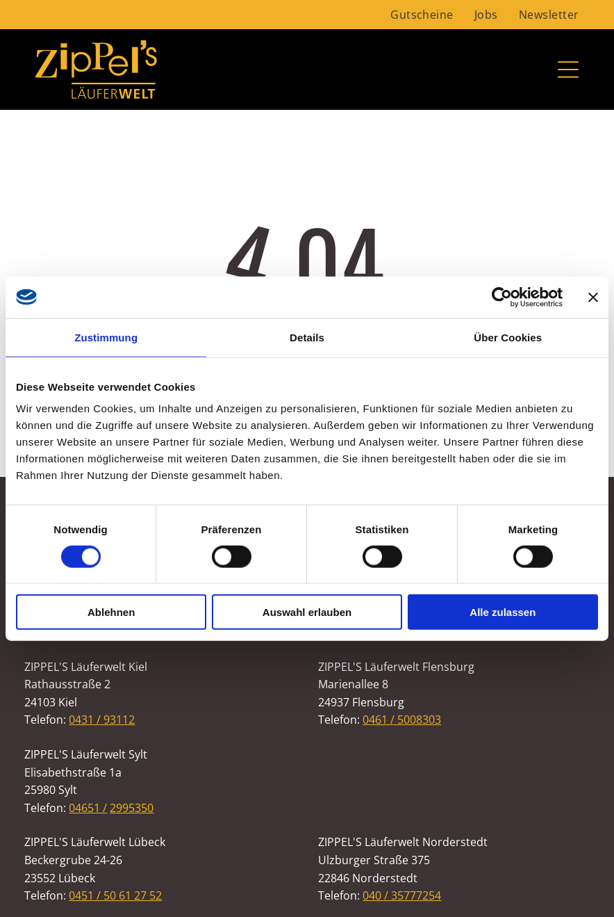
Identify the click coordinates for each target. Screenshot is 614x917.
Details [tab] (307, 337)
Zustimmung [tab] (106, 337)
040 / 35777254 (402, 895)
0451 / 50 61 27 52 (115, 895)
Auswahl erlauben (307, 612)
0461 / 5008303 (402, 719)
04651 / (88, 807)
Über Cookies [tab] (508, 337)
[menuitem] (422, 14)
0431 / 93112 (102, 719)
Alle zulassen (503, 612)
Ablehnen (111, 612)
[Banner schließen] (593, 297)
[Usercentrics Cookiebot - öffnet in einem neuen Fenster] (502, 296)
